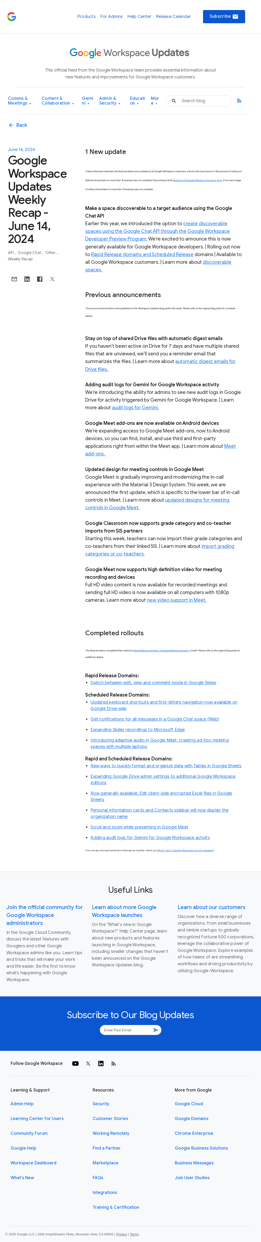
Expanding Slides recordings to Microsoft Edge (138, 729)
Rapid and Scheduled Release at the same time (197, 180)
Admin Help (22, 1104)
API (11, 252)
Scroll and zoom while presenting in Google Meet (139, 827)
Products (86, 16)
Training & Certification (116, 1207)
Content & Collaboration (58, 101)
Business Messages (194, 1163)
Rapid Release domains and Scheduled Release (142, 254)
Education (137, 101)
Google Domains (191, 1118)
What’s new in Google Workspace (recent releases (185, 850)
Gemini (87, 101)
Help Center (139, 16)
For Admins (111, 16)
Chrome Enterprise (194, 1133)
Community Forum (29, 1133)
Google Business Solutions (201, 1148)
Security (101, 1104)
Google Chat (30, 252)
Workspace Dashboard (33, 1163)
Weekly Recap (20, 259)
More (155, 101)
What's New (22, 1177)
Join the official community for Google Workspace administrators (44, 915)
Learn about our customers (211, 907)
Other (51, 252)
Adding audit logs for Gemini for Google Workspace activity (150, 837)
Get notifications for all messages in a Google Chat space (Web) (155, 719)
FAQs (98, 1177)
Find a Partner (107, 1148)
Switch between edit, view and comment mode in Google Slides (153, 682)
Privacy (121, 1234)
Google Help (23, 1148)
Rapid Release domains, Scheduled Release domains (161, 650)
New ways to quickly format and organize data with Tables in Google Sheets (166, 766)
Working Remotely (111, 1133)
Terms (134, 1234)
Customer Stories (110, 1118)
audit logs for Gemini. (135, 408)
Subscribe (224, 16)
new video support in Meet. (176, 600)
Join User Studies (192, 1177)
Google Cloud (189, 1104)
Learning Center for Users (37, 1118)
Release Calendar (173, 16)
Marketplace (105, 1163)
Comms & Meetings (19, 101)
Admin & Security (109, 101)
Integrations (105, 1192)
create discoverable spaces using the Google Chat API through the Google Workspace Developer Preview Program (157, 231)
